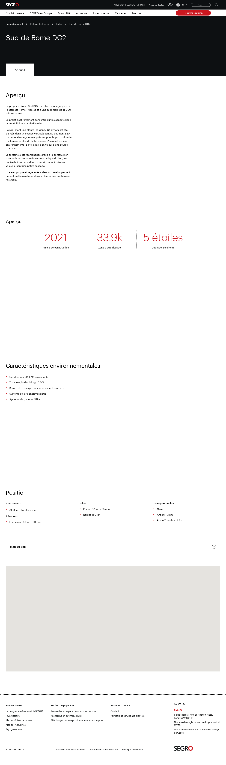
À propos (81, 13)
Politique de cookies (132, 749)
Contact (115, 711)
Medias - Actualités (16, 724)
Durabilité (64, 13)
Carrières (120, 13)
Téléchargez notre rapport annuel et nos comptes (77, 720)
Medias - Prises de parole (19, 720)
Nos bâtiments (15, 13)
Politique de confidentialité (104, 749)
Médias (136, 13)
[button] (113, 615)
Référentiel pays (39, 23)
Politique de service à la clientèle (127, 715)
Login (200, 5)
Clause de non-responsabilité (70, 749)
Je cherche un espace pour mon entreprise (73, 711)
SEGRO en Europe (41, 13)
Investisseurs (101, 13)
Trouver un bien (193, 12)
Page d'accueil (14, 23)
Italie (59, 23)
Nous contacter (156, 5)
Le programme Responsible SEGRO (24, 711)
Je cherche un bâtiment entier (66, 715)
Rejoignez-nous (14, 729)
